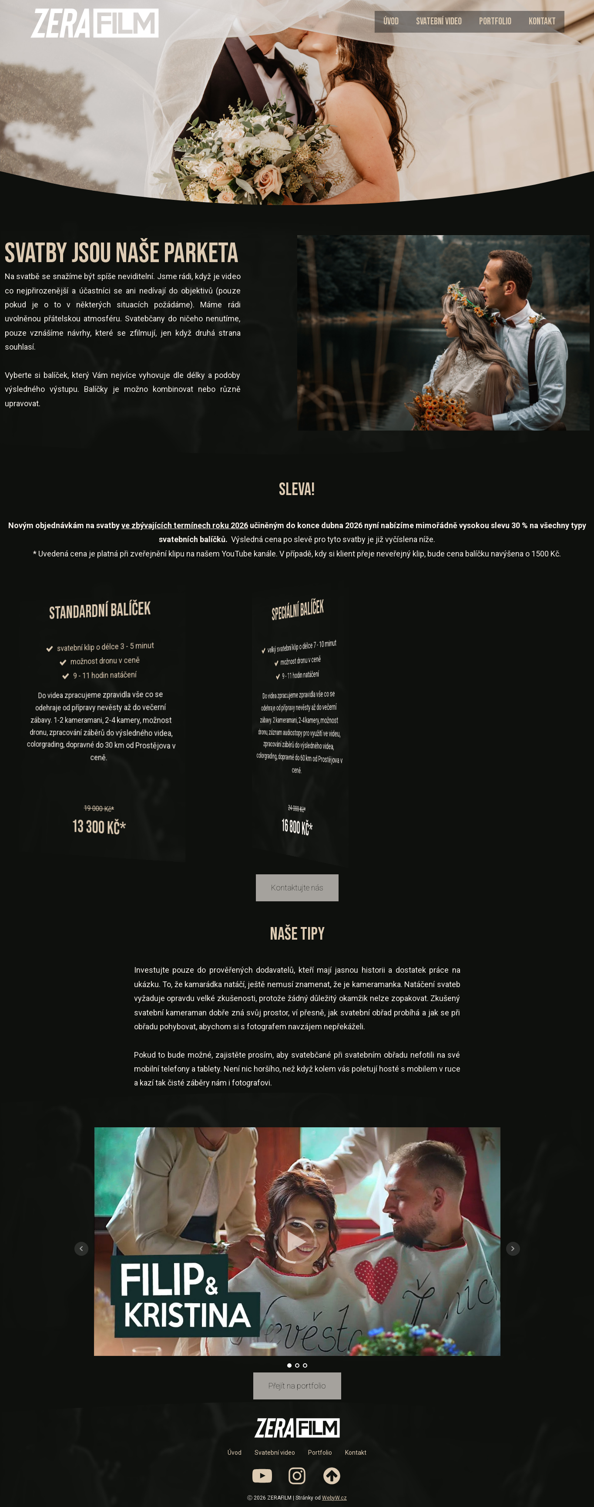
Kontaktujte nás (297, 887)
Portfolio (495, 21)
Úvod (391, 21)
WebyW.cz (334, 1498)
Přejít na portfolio (297, 1385)
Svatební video (439, 21)
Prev (81, 1249)
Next (513, 1249)
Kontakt (542, 21)
